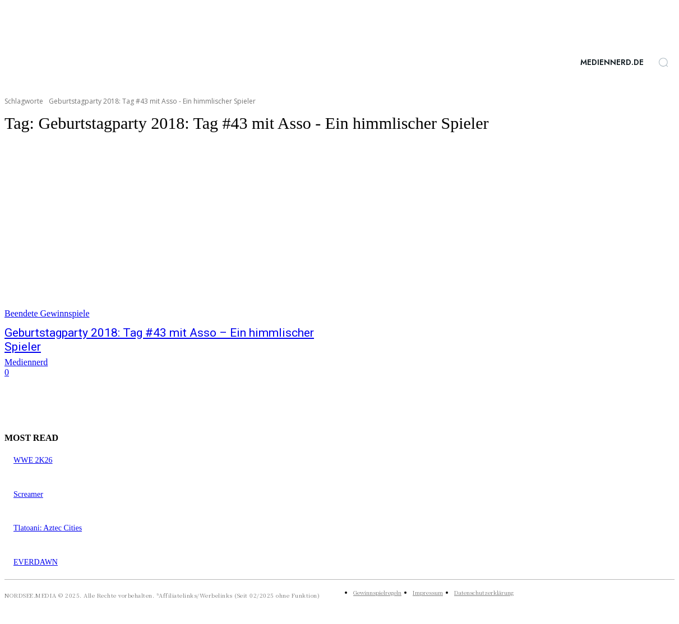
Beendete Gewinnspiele (47, 313)
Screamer (28, 494)
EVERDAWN (35, 562)
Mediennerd (26, 362)
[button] (663, 62)
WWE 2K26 (33, 460)
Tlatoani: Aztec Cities (47, 528)
